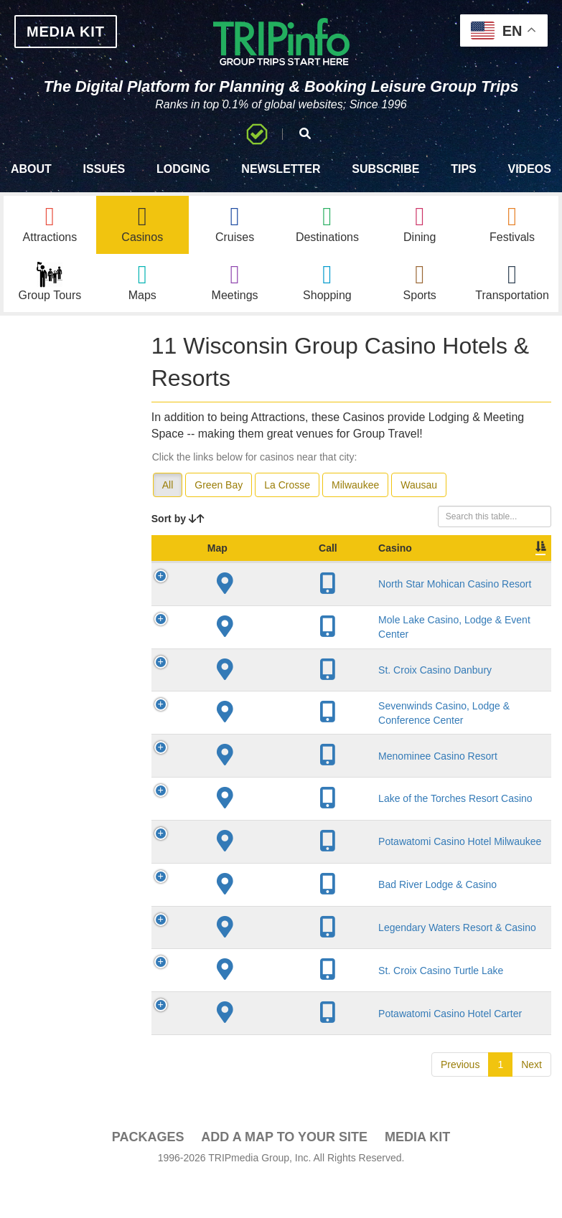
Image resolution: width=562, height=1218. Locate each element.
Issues (104, 169)
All (168, 485)
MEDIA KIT (66, 31)
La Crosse (287, 485)
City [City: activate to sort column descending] (318, 562)
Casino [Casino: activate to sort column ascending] (256, 562)
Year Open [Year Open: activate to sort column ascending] (381, 555)
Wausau (419, 485)
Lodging (183, 169)
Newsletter (280, 169)
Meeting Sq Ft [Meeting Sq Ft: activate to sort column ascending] (511, 555)
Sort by (178, 518)
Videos (529, 169)
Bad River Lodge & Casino (262, 1077)
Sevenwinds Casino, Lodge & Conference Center (267, 827)
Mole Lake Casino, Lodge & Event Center (263, 688)
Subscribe (385, 169)
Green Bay (219, 485)
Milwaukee (355, 485)
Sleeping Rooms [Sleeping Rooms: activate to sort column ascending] (443, 555)
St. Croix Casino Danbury (259, 758)
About (31, 169)
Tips (464, 169)
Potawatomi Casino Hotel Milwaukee (268, 1022)
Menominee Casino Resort (266, 897)
